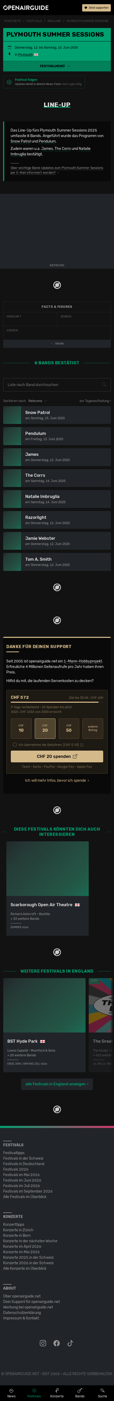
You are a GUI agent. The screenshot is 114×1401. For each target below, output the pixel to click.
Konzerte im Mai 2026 (21, 1252)
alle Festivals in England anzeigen (56, 1084)
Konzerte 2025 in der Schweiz (28, 1257)
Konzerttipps (13, 1224)
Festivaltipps (13, 1153)
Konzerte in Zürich (18, 1230)
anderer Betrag (93, 728)
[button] (57, 66)
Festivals (34, 21)
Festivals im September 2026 (28, 1191)
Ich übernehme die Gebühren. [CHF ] (49, 744)
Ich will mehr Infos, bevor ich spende (55, 780)
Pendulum (47, 141)
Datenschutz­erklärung (22, 1313)
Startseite (12, 21)
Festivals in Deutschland (23, 1164)
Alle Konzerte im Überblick (24, 1268)
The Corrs (62, 148)
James (47, 148)
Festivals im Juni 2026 (22, 1180)
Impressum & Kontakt (21, 1318)
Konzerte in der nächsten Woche (30, 1241)
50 (69, 728)
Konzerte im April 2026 (22, 1246)
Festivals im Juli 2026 (21, 1186)
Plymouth (25, 54)
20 (45, 728)
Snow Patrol (21, 141)
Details (57, 343)
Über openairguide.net (22, 1296)
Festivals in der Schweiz (23, 1158)
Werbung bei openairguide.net (28, 1307)
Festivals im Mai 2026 (21, 1175)
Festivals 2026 (15, 1169)
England (54, 21)
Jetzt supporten (96, 7)
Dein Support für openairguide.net (31, 1302)
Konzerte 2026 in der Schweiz (28, 1263)
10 (21, 728)
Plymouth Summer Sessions (87, 21)
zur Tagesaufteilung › (95, 401)
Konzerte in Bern (17, 1235)
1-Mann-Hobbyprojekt (83, 661)
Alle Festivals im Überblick (24, 1197)
